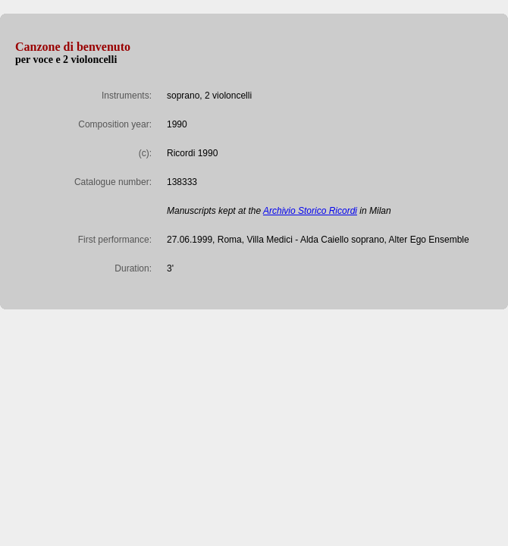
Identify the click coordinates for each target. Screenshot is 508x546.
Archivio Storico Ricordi (310, 211)
